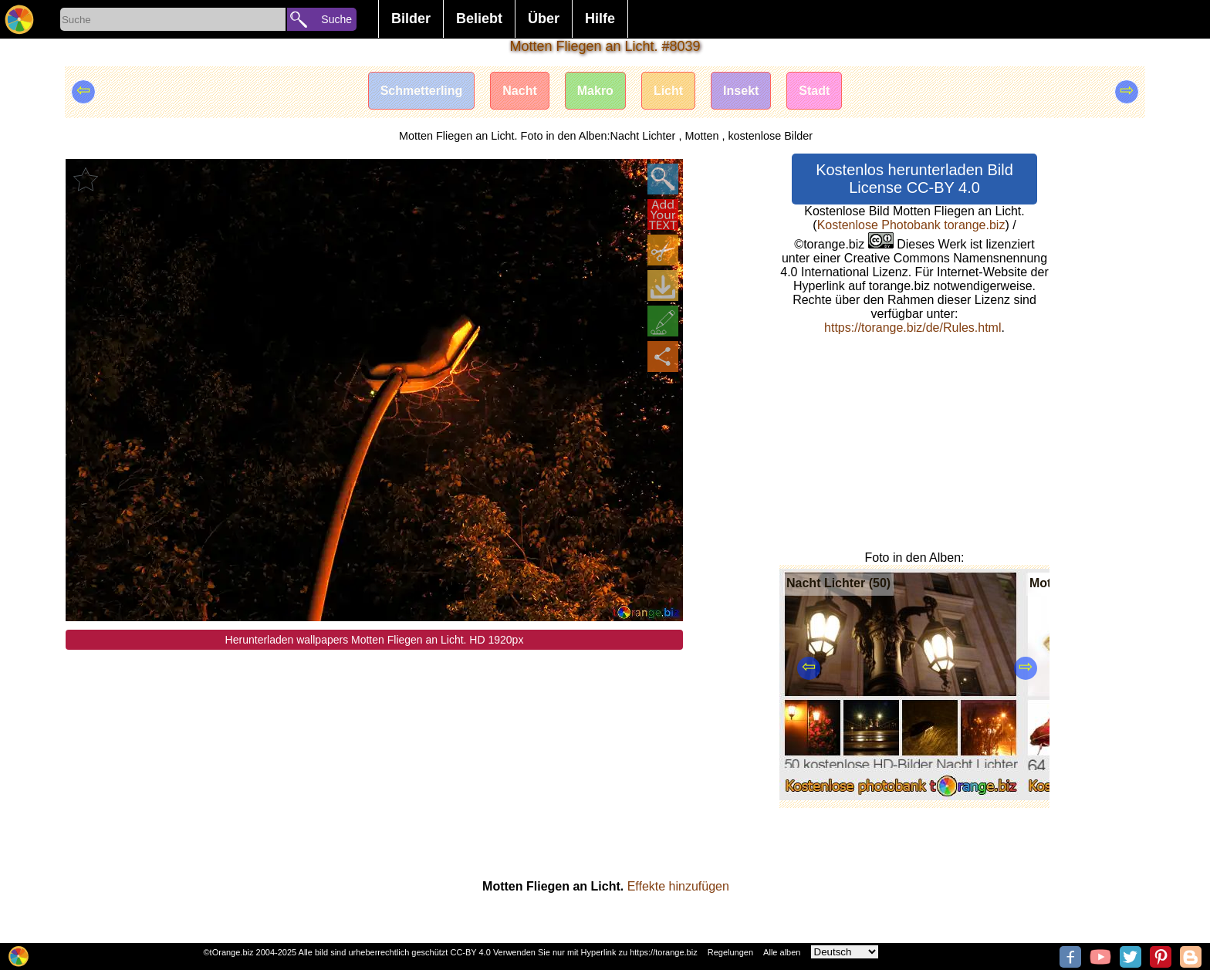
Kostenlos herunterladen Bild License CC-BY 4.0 (914, 178)
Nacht (519, 90)
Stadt (814, 90)
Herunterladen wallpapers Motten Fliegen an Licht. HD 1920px (374, 640)
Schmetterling (421, 90)
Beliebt (479, 18)
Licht (668, 90)
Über (543, 18)
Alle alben (781, 952)
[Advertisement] (374, 758)
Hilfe (600, 18)
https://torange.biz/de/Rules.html (912, 327)
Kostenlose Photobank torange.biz (911, 225)
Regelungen (730, 952)
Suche (336, 19)
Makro (595, 90)
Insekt (741, 90)
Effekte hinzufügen (678, 886)
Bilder (411, 18)
